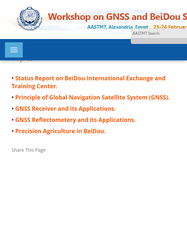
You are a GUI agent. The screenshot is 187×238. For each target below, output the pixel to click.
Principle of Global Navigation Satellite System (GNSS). (92, 97)
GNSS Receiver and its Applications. (65, 108)
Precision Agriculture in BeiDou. (60, 131)
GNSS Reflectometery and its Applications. (75, 120)
